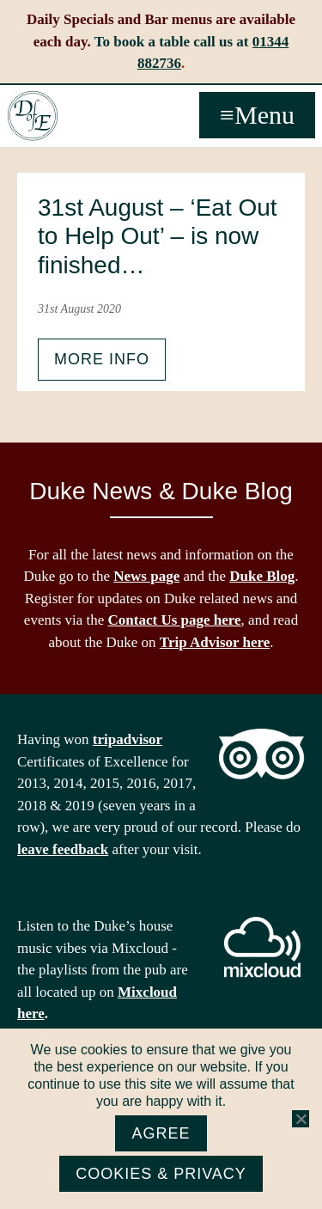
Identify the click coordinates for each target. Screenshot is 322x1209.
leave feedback (62, 849)
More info (101, 359)
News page (146, 576)
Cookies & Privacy (161, 1173)
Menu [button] (264, 115)
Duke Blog (262, 576)
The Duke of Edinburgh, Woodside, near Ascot (32, 116)
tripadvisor (127, 739)
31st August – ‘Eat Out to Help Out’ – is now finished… (157, 236)
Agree (160, 1133)
